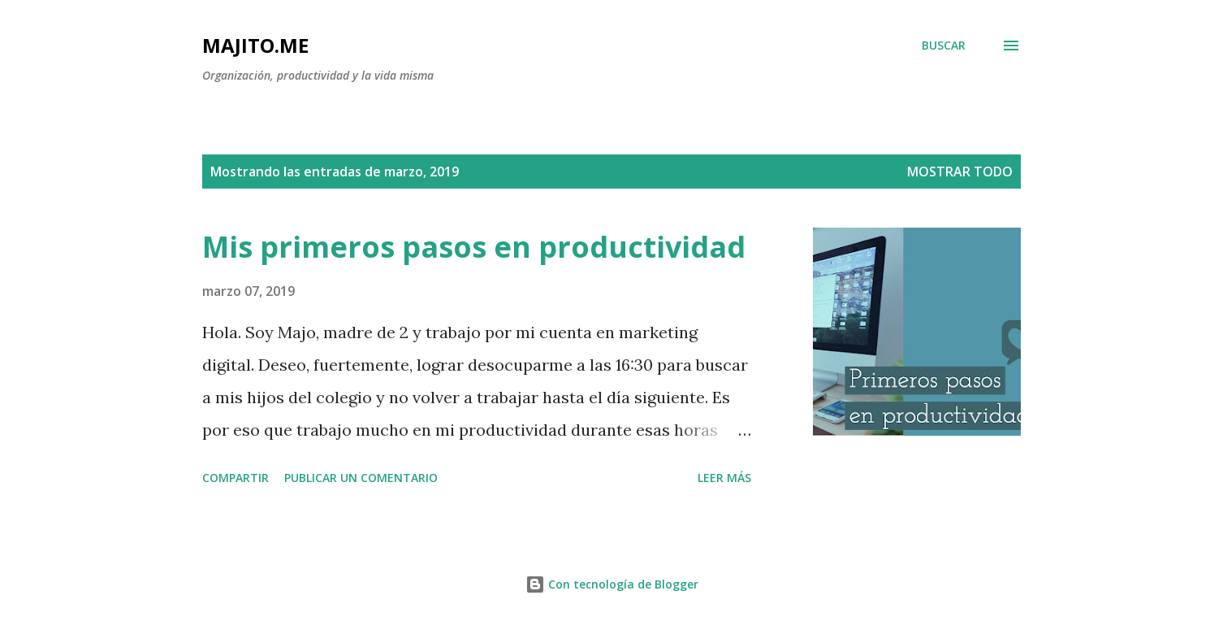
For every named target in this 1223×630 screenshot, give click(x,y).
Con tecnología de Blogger (611, 584)
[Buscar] (944, 45)
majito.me (255, 45)
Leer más (724, 477)
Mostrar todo (960, 171)
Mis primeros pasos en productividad (473, 247)
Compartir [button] (235, 477)
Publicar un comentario (361, 477)
